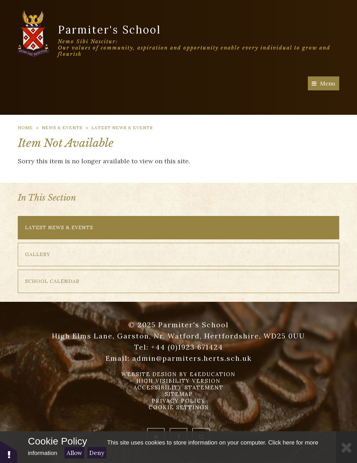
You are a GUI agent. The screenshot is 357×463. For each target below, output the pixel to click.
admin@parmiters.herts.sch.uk (192, 358)
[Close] (346, 447)
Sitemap (179, 394)
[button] (8, 451)
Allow (74, 453)
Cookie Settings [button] (178, 407)
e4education (213, 374)
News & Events (62, 127)
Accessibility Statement (178, 387)
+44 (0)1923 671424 (187, 347)
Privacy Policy (178, 400)
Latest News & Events (122, 127)
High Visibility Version (178, 381)
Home (25, 127)
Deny (96, 453)
